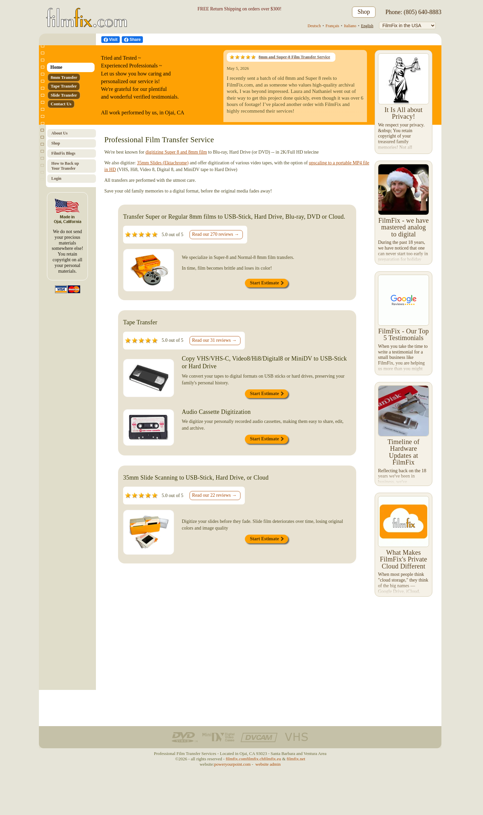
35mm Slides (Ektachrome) (163, 162)
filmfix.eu (272, 758)
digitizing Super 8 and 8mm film (176, 152)
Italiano (350, 25)
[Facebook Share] (132, 39)
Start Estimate (267, 282)
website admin (267, 764)
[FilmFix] (407, 25)
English (367, 25)
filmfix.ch (255, 758)
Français (332, 25)
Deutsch (314, 25)
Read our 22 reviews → (214, 495)
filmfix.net (296, 758)
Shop (364, 11)
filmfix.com (236, 758)
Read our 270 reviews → (215, 234)
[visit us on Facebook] (110, 39)
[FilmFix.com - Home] (85, 12)
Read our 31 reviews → (214, 340)
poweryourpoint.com (232, 764)
